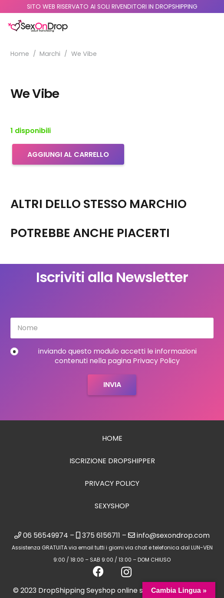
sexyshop (112, 506)
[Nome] (112, 328)
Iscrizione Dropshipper (112, 461)
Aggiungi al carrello (68, 154)
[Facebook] (98, 571)
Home (19, 53)
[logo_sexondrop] (38, 26)
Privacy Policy (112, 483)
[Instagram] (126, 572)
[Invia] (112, 384)
